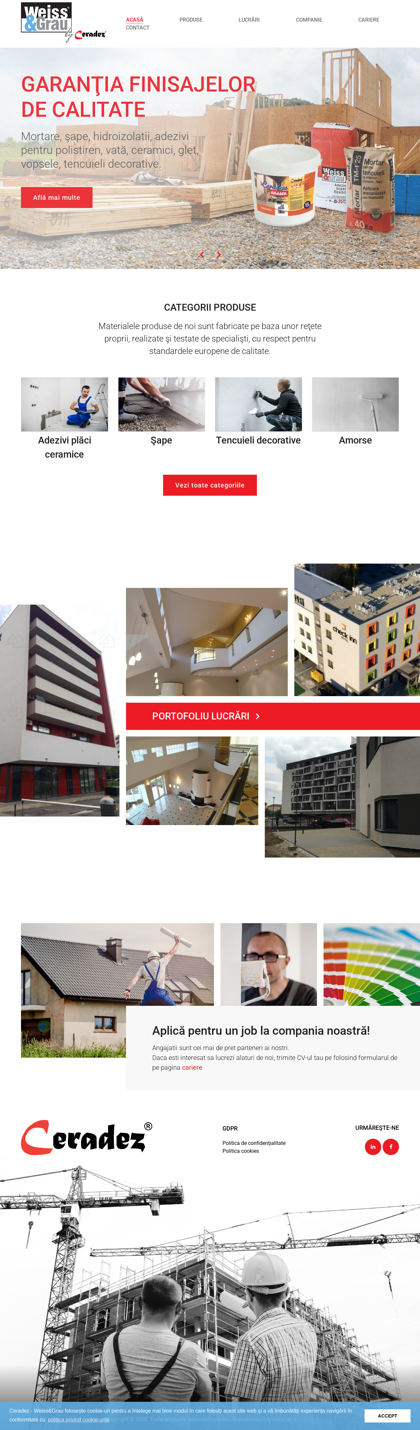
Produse (190, 20)
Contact (138, 28)
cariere (192, 1067)
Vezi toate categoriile (210, 485)
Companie (309, 20)
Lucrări (249, 20)
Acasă (134, 20)
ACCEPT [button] (387, 1416)
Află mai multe (56, 197)
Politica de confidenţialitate (253, 1143)
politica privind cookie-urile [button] (79, 1419)
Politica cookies (240, 1151)
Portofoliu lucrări (205, 716)
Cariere (368, 20)
